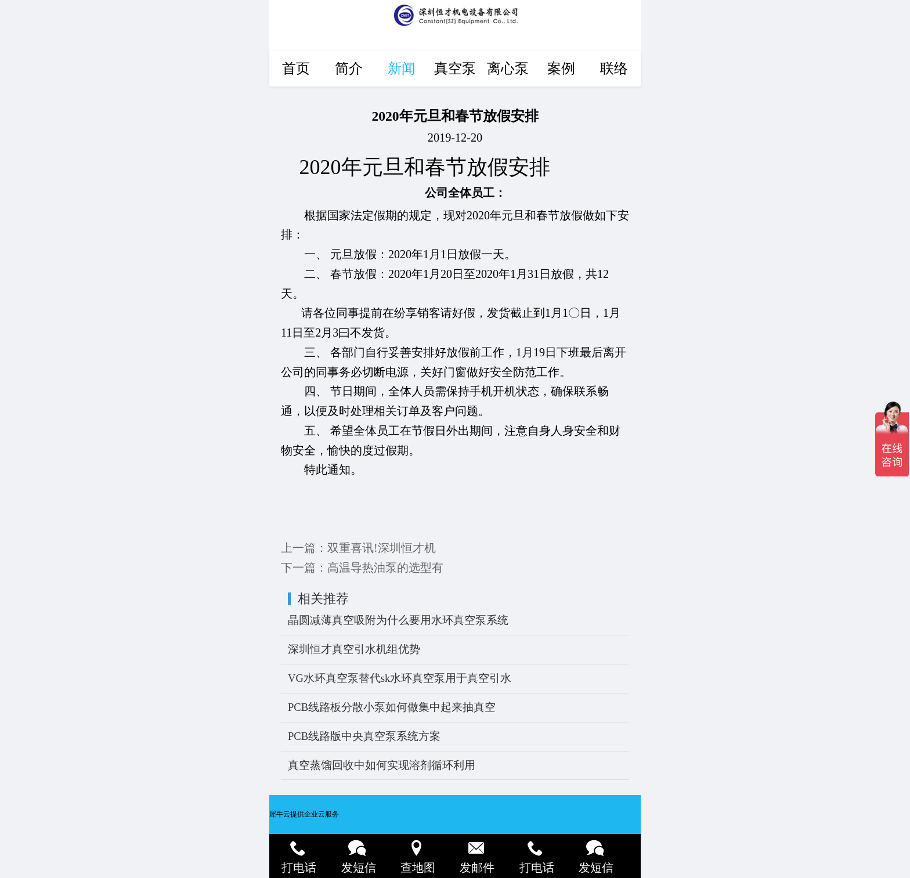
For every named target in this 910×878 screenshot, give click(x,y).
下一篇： (362, 567)
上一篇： (358, 547)
